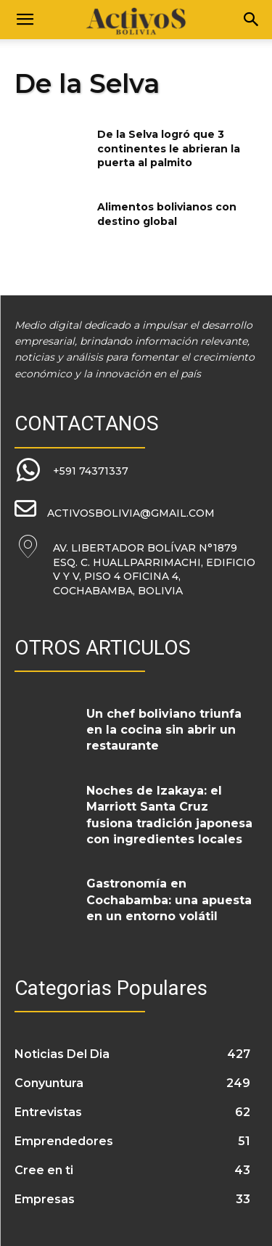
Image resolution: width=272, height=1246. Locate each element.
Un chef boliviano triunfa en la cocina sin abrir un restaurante (164, 730)
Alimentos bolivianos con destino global (166, 214)
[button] (24, 19)
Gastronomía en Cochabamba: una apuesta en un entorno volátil (169, 900)
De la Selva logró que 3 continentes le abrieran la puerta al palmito (168, 148)
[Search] (251, 19)
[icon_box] (71, 471)
